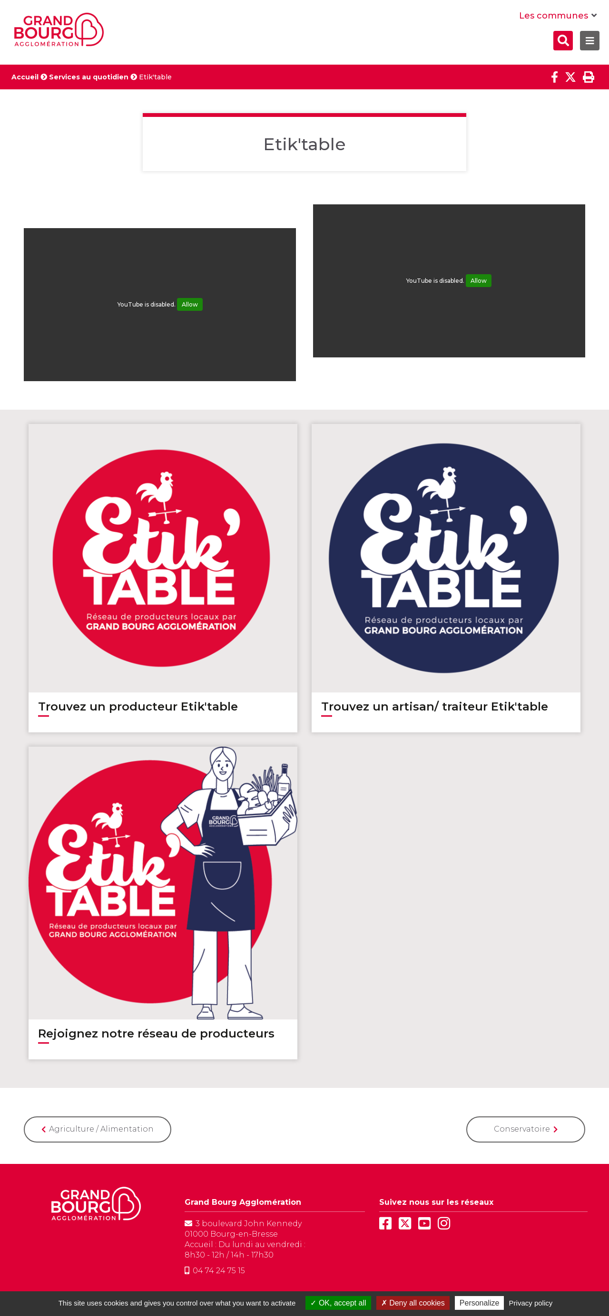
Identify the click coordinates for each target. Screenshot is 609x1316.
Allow (190, 304)
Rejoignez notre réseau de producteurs (156, 1033)
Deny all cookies (413, 1303)
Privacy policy (531, 1303)
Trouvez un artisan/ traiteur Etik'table (434, 706)
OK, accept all (338, 1303)
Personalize (480, 1303)
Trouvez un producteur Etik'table (138, 706)
